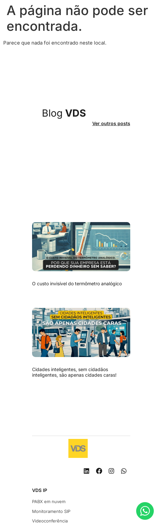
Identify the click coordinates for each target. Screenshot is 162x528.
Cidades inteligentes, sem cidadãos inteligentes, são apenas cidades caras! (74, 372)
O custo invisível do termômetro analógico (77, 283)
